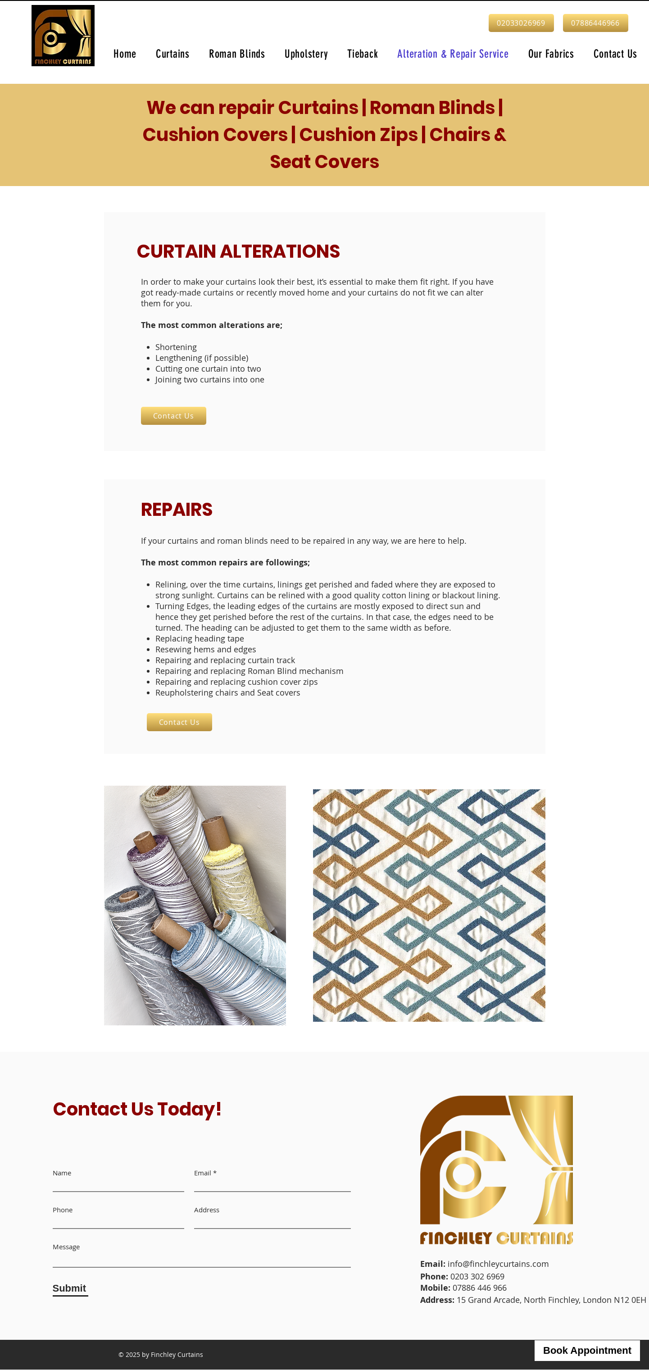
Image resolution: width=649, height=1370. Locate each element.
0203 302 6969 (478, 1276)
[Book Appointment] (587, 1350)
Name (62, 1173)
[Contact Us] (173, 416)
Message (66, 1246)
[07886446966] (595, 23)
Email (202, 1173)
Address (206, 1209)
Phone (63, 1209)
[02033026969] (521, 23)
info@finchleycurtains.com (498, 1263)
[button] (173, 53)
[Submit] (70, 1288)
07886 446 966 (480, 1287)
